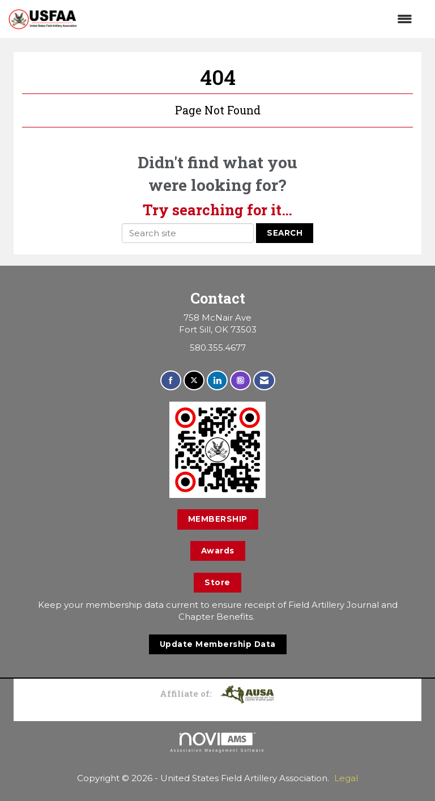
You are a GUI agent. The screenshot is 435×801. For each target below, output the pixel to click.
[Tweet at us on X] (194, 380)
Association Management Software (217, 742)
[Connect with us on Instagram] (240, 380)
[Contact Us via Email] (264, 380)
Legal (346, 778)
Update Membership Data (218, 644)
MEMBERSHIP (218, 518)
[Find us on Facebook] (170, 380)
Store (217, 582)
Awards (217, 550)
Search (284, 232)
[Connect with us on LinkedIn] (217, 380)
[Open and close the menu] (250, 19)
